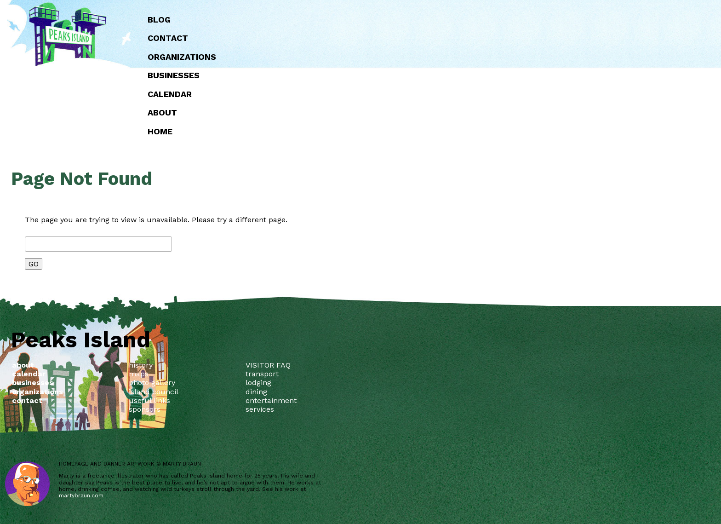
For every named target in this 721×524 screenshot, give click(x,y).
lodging (258, 382)
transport (262, 373)
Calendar (350, 94)
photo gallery (152, 382)
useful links (149, 400)
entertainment (271, 400)
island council (153, 391)
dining (256, 391)
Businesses (354, 75)
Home (340, 131)
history (141, 365)
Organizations (362, 57)
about (343, 112)
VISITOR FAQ (268, 365)
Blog (339, 19)
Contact (348, 38)
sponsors (144, 409)
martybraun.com (81, 495)
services (260, 409)
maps (139, 373)
